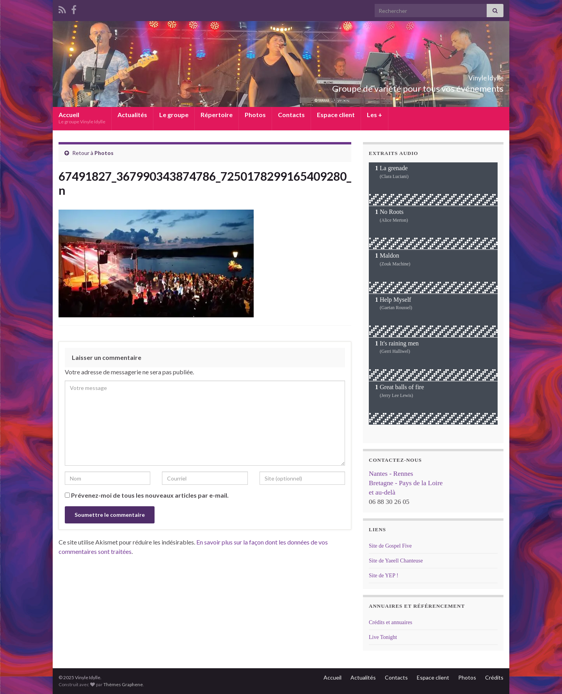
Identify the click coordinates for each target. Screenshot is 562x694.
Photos (255, 114)
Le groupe (174, 114)
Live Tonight (383, 637)
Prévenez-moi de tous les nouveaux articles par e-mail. (150, 495)
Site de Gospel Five (390, 546)
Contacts (291, 114)
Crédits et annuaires (390, 622)
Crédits (494, 677)
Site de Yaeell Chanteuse (396, 561)
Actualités (132, 114)
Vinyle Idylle (472, 75)
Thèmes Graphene (123, 684)
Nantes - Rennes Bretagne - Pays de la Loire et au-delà (406, 483)
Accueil (82, 118)
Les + (374, 114)
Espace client (336, 114)
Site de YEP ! (383, 575)
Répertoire (217, 114)
